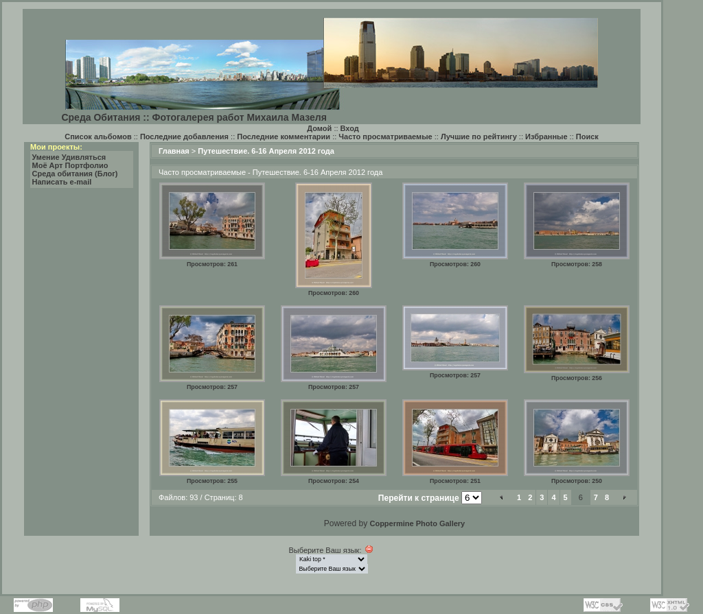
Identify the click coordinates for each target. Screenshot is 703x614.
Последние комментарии (283, 136)
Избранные (546, 136)
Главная (174, 151)
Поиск (587, 136)
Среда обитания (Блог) (75, 173)
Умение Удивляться (69, 157)
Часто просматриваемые (385, 136)
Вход (350, 128)
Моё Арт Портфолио (70, 165)
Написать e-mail (62, 182)
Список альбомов (98, 136)
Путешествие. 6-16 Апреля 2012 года (266, 151)
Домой (319, 128)
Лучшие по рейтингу (479, 136)
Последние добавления (184, 136)
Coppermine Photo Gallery (417, 523)
